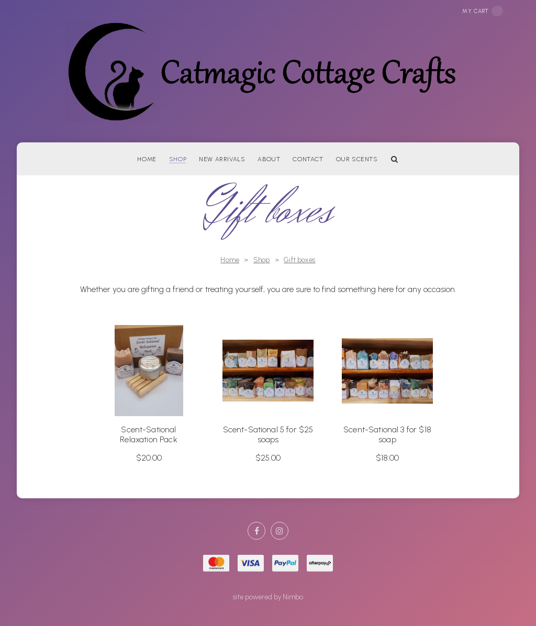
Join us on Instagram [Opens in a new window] (279, 531)
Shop (177, 159)
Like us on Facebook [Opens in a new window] (256, 531)
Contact (308, 159)
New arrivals (222, 159)
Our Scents (357, 159)
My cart (482, 11)
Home (146, 159)
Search (394, 159)
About (269, 159)
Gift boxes (299, 260)
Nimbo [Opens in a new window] (293, 597)
